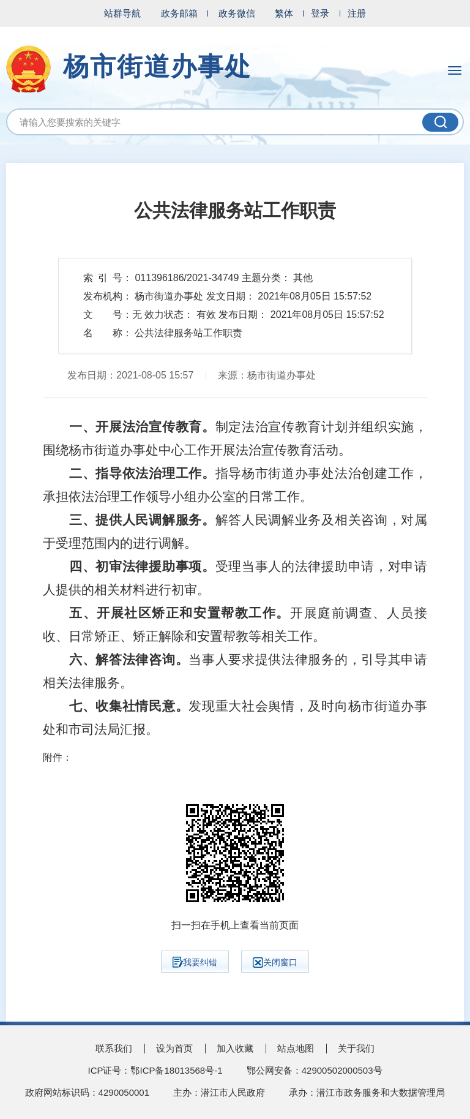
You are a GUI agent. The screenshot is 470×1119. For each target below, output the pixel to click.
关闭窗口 (275, 962)
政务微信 (236, 13)
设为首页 (174, 1048)
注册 (357, 13)
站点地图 (295, 1048)
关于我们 (356, 1048)
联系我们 (113, 1048)
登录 (320, 13)
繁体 (284, 13)
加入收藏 (235, 1048)
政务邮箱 (179, 13)
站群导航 (122, 13)
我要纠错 (195, 962)
